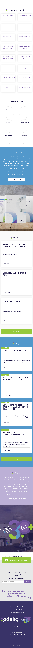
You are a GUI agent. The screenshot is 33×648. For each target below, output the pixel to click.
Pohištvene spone (24, 36)
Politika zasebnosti (16, 632)
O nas (16, 629)
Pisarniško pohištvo (25, 87)
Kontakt (16, 636)
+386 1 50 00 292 (19, 611)
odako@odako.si (19, 612)
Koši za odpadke (8, 26)
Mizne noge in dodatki (8, 77)
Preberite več (7, 263)
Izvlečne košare (8, 15)
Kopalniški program (25, 15)
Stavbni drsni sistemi (8, 67)
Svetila (8, 87)
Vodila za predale (24, 26)
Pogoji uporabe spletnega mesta (16, 634)
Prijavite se (27, 581)
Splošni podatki (16, 631)
